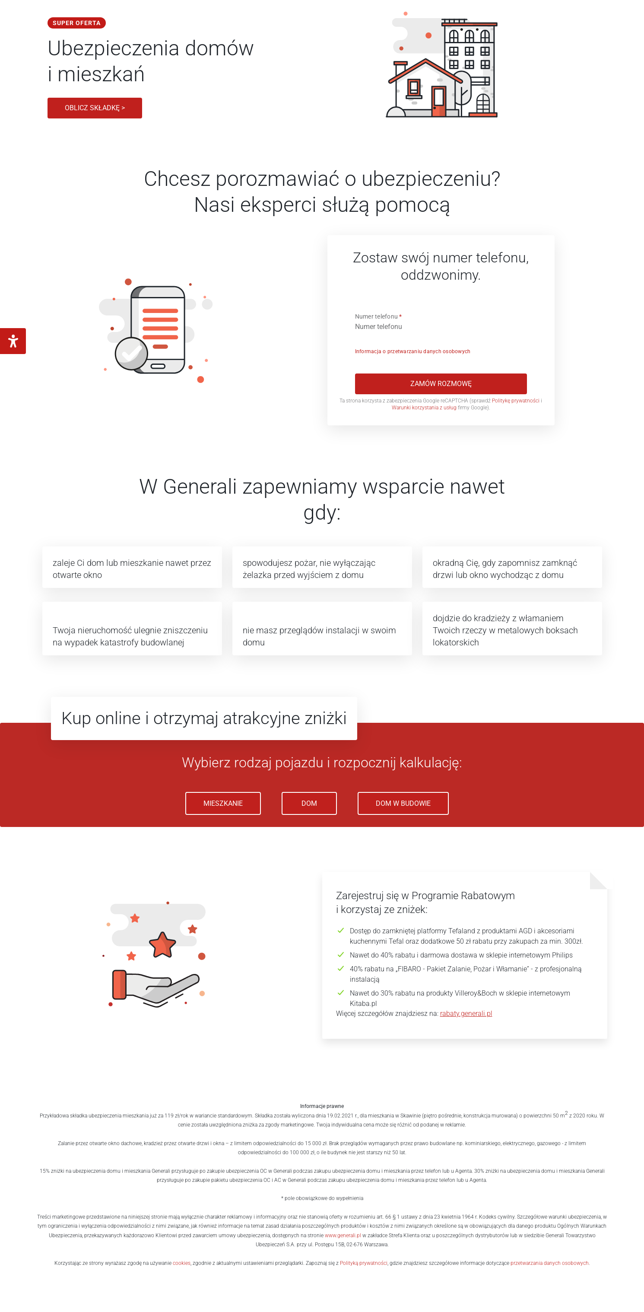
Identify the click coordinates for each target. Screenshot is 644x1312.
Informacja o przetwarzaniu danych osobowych (413, 351)
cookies (181, 1263)
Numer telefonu (378, 316)
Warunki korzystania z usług (424, 408)
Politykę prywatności (516, 401)
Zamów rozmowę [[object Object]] (441, 384)
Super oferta (77, 22)
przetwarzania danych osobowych (550, 1263)
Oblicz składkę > (95, 108)
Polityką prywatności (363, 1263)
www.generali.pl (343, 1235)
